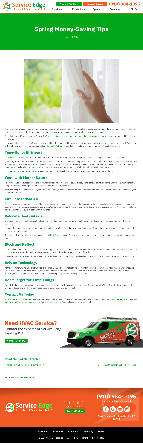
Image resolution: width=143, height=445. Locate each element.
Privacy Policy (98, 438)
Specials (98, 9)
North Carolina (55, 235)
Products (79, 9)
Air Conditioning (21, 377)
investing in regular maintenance (22, 171)
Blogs (133, 9)
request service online (30, 302)
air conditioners (14, 157)
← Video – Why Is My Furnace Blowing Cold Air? (25, 365)
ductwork (37, 167)
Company (116, 9)
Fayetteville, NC (51, 302)
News (101, 431)
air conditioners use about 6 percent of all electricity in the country (77, 136)
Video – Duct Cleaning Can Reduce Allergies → (118, 365)
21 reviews (78, 406)
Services (58, 9)
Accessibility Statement (77, 438)
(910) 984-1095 (116, 396)
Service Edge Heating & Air (58, 146)
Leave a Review (75, 411)
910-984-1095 (11, 302)
